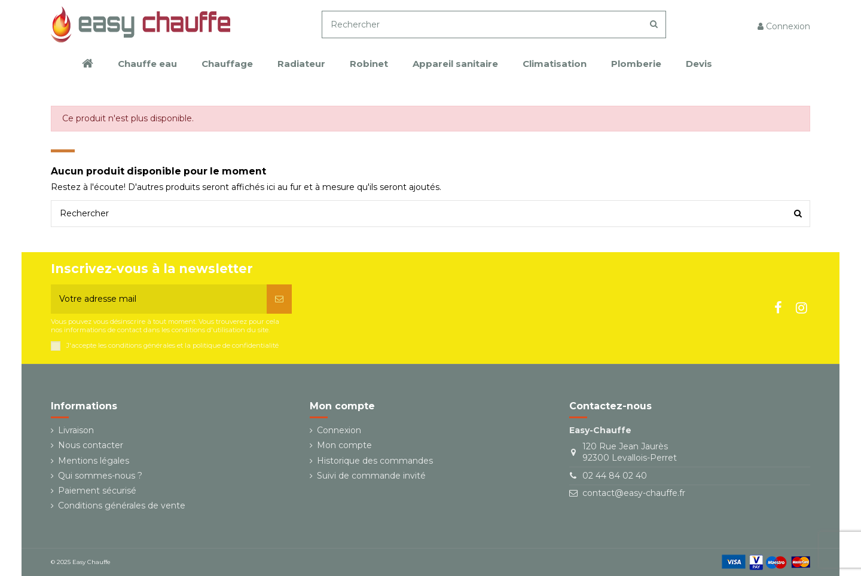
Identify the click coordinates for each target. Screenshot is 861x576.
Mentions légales (93, 460)
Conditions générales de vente (121, 505)
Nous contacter (90, 445)
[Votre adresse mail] (159, 299)
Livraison (76, 430)
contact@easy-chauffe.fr (633, 493)
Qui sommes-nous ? (100, 475)
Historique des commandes (375, 460)
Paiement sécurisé (97, 490)
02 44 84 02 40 (614, 475)
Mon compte (344, 445)
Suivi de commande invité (371, 475)
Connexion (339, 430)
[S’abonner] (279, 299)
